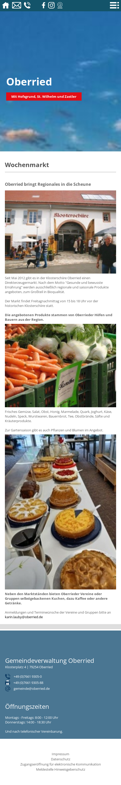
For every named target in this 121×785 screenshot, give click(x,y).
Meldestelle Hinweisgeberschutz (60, 769)
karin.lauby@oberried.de (24, 617)
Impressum (60, 754)
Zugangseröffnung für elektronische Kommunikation (60, 764)
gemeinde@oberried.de (32, 688)
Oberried (29, 81)
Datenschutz (60, 759)
